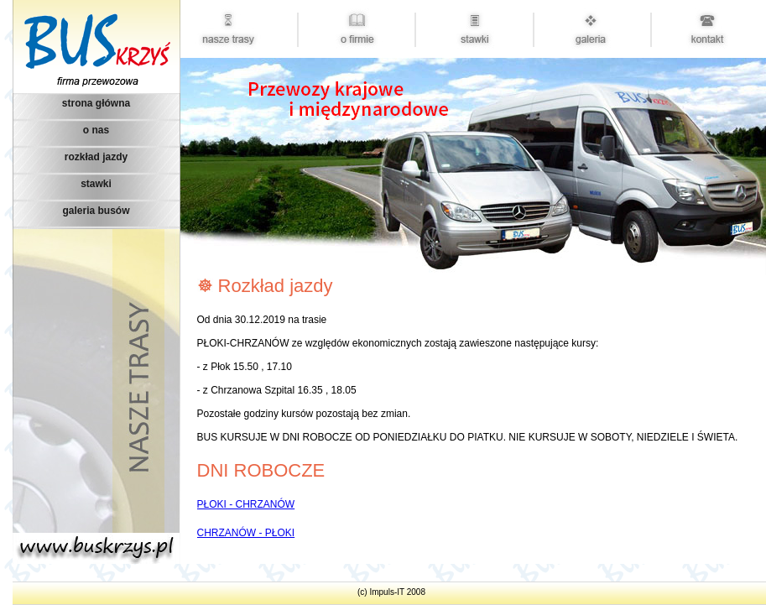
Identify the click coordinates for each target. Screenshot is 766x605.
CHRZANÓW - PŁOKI (246, 533)
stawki (96, 184)
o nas (96, 130)
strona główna (96, 103)
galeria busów (95, 210)
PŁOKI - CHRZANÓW (246, 504)
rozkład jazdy (96, 157)
